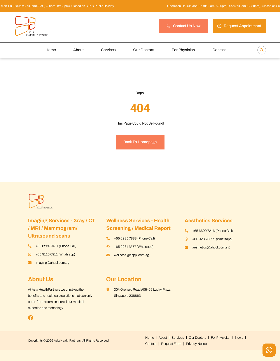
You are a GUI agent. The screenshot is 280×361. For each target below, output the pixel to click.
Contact (219, 50)
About (78, 50)
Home (51, 50)
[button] (239, 26)
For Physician (183, 50)
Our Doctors (143, 50)
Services (108, 50)
